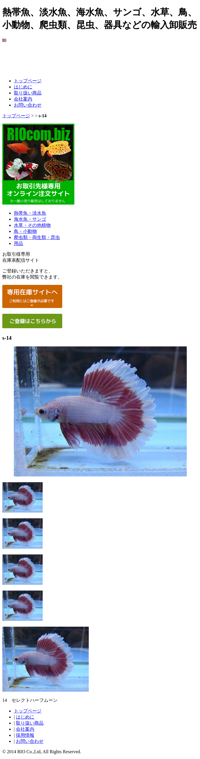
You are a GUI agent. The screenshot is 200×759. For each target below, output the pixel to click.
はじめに (23, 86)
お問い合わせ (27, 105)
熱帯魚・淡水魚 (30, 213)
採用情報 (25, 735)
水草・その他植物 (32, 225)
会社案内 (23, 99)
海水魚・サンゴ (30, 219)
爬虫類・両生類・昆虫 (37, 237)
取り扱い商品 (27, 92)
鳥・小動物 (25, 231)
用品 (18, 243)
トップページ (27, 80)
